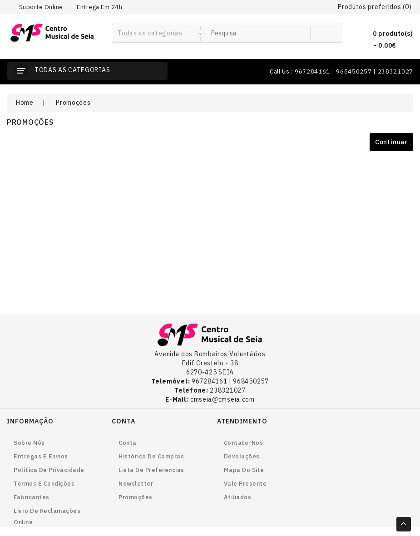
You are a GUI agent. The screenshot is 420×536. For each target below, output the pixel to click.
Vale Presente (245, 483)
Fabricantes (31, 497)
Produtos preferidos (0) (374, 7)
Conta (128, 443)
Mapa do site (244, 470)
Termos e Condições (44, 483)
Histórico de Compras (151, 456)
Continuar (391, 142)
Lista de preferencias (151, 470)
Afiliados (238, 497)
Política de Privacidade (49, 470)
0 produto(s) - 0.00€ (385, 38)
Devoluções (242, 456)
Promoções (73, 102)
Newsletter (136, 483)
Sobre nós (29, 443)
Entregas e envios (41, 456)
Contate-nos (243, 443)
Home (25, 102)
